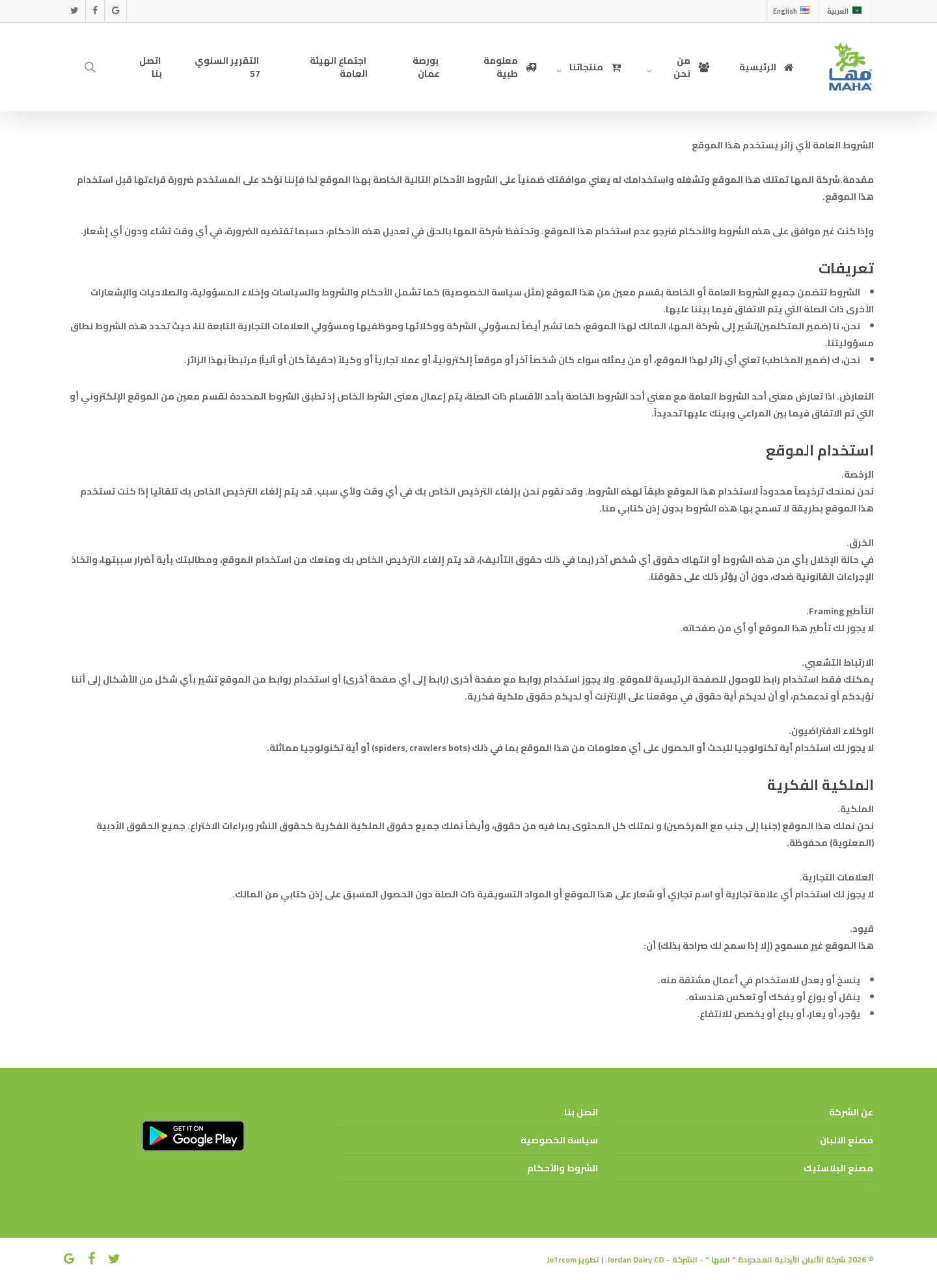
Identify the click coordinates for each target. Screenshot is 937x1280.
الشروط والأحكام (562, 1168)
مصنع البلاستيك (838, 1168)
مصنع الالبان (846, 1140)
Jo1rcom (562, 1259)
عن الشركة (851, 1112)
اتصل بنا (581, 1112)
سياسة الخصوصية (559, 1140)
